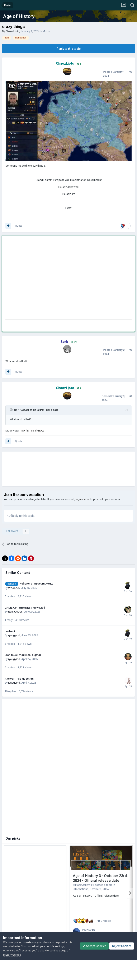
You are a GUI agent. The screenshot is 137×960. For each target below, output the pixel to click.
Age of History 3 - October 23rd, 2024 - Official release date (100, 878)
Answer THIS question (19, 678)
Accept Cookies (94, 946)
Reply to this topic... (22, 515)
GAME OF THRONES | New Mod (25, 607)
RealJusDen (15, 611)
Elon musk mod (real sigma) (23, 654)
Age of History (18, 16)
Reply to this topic (69, 48)
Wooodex (14, 588)
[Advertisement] (39, 278)
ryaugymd (14, 635)
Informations (80, 889)
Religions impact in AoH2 (36, 583)
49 (73, 342)
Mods (46, 31)
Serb (49, 409)
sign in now (82, 499)
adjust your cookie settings (48, 946)
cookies (28, 942)
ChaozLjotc (12, 31)
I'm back (10, 631)
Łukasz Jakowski (83, 884)
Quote (18, 225)
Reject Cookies (122, 946)
